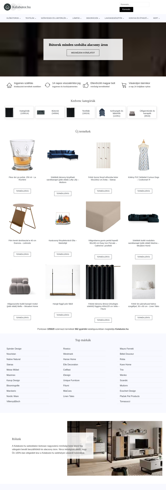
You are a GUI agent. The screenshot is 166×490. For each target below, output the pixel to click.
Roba (9, 359)
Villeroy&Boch (95, 384)
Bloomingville (54, 374)
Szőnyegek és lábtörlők (53, 18)
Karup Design (95, 369)
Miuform (133, 374)
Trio (90, 364)
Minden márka (12, 476)
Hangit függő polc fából (63, 304)
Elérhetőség (130, 482)
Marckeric (12, 379)
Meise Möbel (13, 364)
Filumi (91, 374)
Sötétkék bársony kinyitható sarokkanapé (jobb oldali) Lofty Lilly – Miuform (63, 179)
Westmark (12, 354)
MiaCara (52, 379)
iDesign (10, 369)
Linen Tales (12, 384)
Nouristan (134, 349)
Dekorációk (92, 18)
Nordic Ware (135, 379)
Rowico (51, 349)
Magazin (69, 476)
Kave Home (135, 359)
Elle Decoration (96, 359)
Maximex (133, 364)
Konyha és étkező (138, 18)
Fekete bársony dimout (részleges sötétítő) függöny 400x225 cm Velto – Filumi (103, 306)
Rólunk (127, 476)
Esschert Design (97, 379)
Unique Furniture (137, 369)
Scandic (11, 374)
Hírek (7, 482)
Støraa (51, 359)
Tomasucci (134, 384)
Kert (155, 18)
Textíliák (29, 18)
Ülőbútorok (13, 18)
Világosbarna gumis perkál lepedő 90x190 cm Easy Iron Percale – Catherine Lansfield (103, 243)
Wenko (51, 369)
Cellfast (51, 364)
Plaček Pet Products (57, 384)
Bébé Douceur (55, 354)
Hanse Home (135, 354)
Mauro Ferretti (95, 349)
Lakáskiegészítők (113, 18)
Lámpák (76, 18)
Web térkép (70, 482)
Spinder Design (14, 349)
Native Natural (95, 354)
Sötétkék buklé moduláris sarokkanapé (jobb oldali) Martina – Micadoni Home (143, 243)
